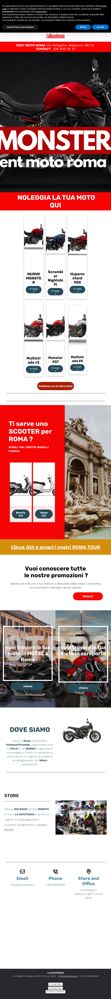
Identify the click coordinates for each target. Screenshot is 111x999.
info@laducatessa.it (68, 976)
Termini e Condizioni (56, 991)
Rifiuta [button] (83, 27)
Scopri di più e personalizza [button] (20, 27)
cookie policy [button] (41, 11)
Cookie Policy (56, 984)
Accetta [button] (100, 27)
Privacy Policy (56, 988)
